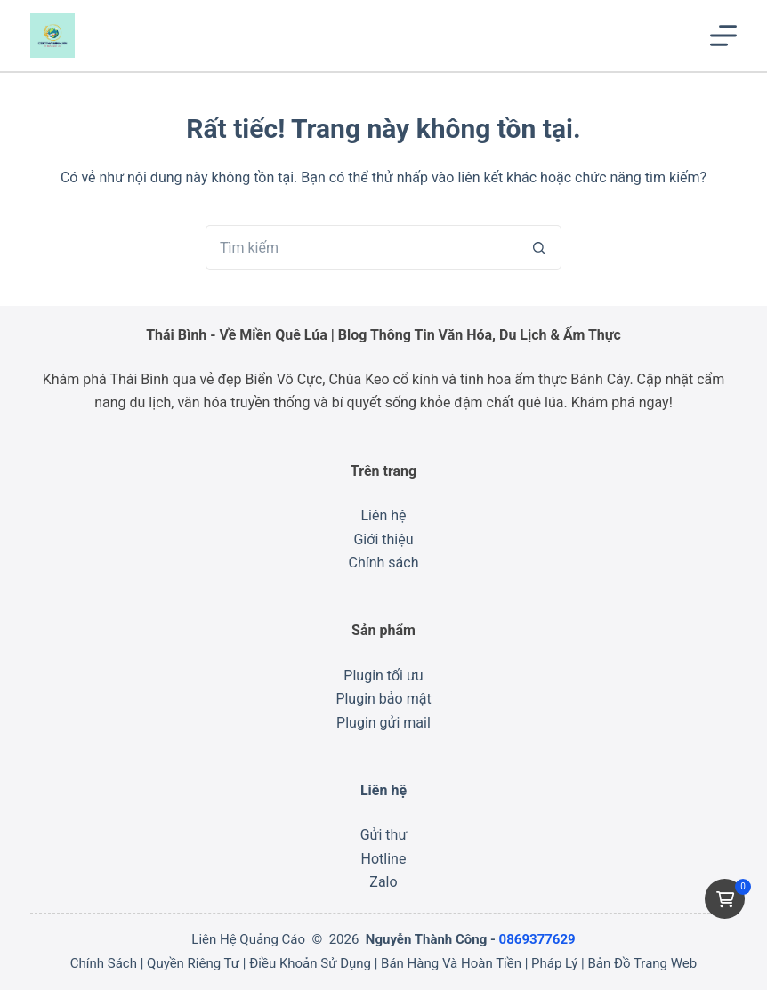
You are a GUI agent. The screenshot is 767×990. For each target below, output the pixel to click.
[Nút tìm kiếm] (539, 247)
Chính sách (384, 562)
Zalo (383, 881)
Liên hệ (383, 515)
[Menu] (723, 35)
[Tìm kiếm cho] (361, 247)
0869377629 (537, 939)
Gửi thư (384, 834)
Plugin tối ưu (383, 675)
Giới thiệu (383, 539)
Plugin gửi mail (383, 722)
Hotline (384, 858)
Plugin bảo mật (383, 698)
